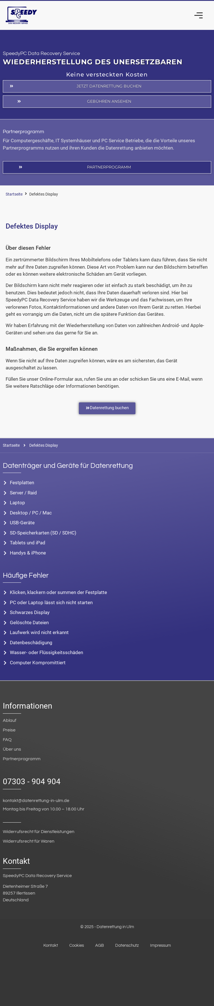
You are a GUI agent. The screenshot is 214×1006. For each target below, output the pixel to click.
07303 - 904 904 (32, 781)
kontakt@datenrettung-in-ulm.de (36, 800)
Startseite (14, 194)
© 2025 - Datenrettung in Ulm (107, 927)
